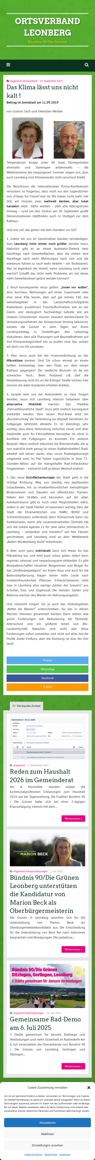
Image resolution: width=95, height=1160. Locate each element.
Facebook (47, 678)
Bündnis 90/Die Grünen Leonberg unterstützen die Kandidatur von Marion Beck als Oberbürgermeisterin (44, 894)
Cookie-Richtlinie (33, 1154)
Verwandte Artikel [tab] (28, 705)
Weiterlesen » (73, 818)
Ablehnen (47, 1134)
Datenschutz (50, 1154)
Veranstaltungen (35, 1013)
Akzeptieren (47, 1122)
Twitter (47, 660)
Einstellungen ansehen (47, 1145)
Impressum (65, 1154)
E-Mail (47, 686)
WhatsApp (47, 669)
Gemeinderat (30, 81)
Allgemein (16, 81)
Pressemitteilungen (37, 871)
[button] (89, 1088)
